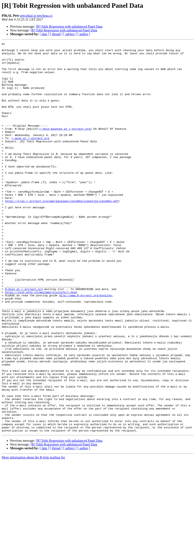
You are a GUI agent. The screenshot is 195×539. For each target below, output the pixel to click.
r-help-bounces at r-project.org (64, 146)
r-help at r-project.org (30, 157)
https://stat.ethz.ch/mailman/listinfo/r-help (41, 342)
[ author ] (84, 34)
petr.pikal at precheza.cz (36, 15)
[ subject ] (70, 34)
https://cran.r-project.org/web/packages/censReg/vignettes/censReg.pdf (61, 233)
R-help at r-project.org (24, 339)
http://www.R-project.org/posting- (86, 346)
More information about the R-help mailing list (33, 535)
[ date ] (44, 34)
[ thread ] (56, 34)
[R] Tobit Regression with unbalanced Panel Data (69, 26)
